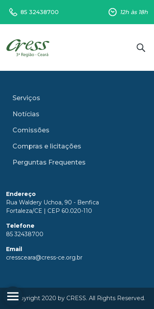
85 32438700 (40, 12)
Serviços (26, 98)
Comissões (30, 130)
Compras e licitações (46, 146)
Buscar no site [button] (140, 47)
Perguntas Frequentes (49, 162)
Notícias (25, 114)
